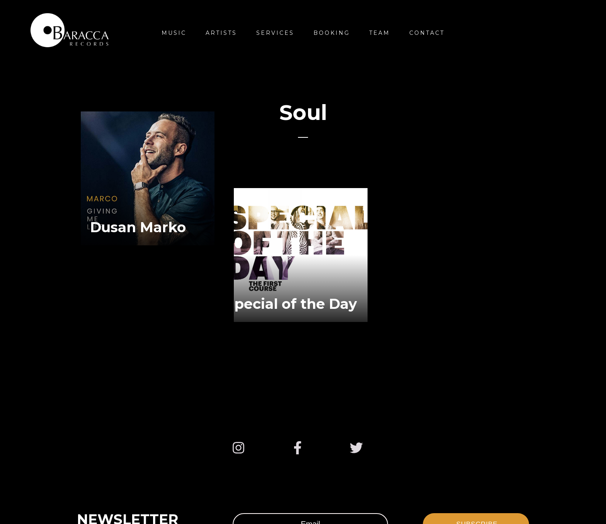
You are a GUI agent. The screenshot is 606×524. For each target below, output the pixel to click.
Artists (221, 32)
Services (275, 32)
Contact (426, 32)
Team (379, 32)
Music (174, 32)
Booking (331, 32)
